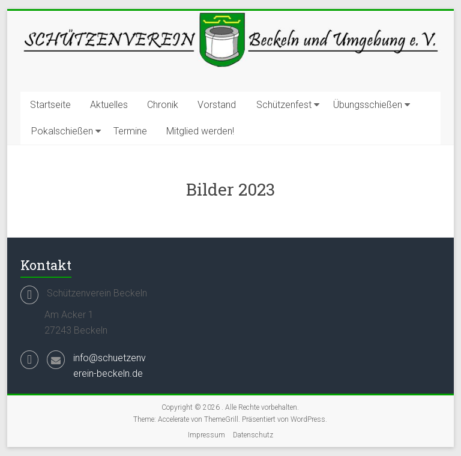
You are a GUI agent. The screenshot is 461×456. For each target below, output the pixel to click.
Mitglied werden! (200, 131)
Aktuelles (109, 104)
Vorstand (216, 104)
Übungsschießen (367, 104)
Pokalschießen (62, 131)
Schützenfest (284, 104)
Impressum (206, 435)
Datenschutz (253, 435)
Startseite (50, 104)
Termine (130, 131)
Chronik (162, 104)
